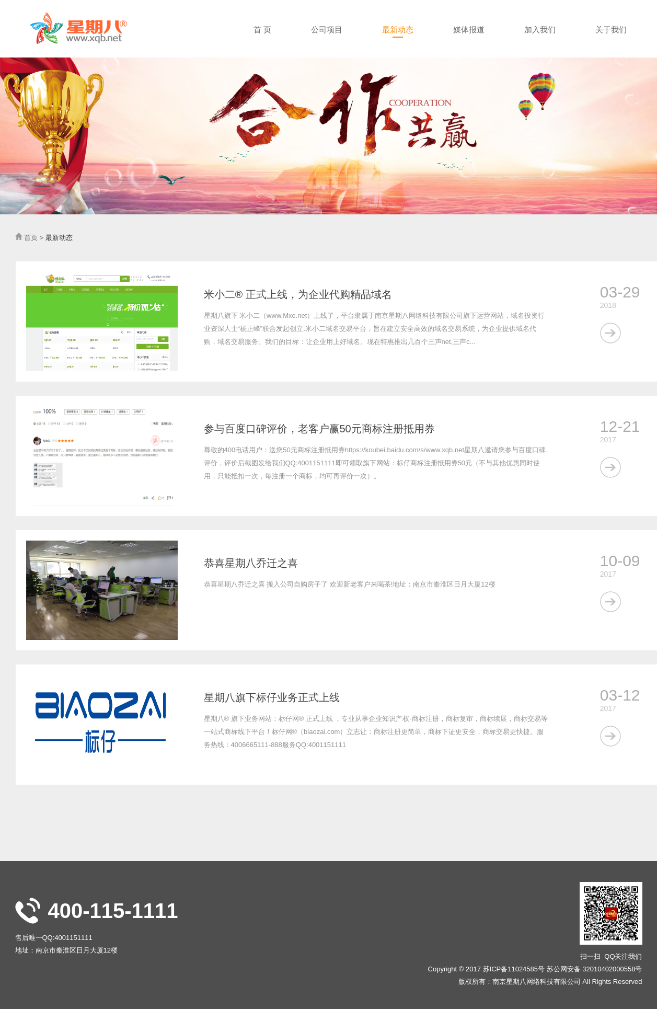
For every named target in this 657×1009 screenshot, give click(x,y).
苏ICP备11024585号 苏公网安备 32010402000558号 (562, 969)
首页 (31, 238)
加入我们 (540, 30)
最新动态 (397, 30)
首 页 (262, 30)
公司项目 (326, 30)
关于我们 (611, 30)
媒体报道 (469, 30)
